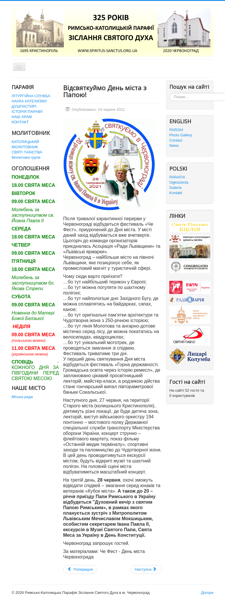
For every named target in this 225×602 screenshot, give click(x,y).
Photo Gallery (180, 135)
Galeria (175, 187)
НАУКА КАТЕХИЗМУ (29, 101)
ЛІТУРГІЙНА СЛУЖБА (31, 96)
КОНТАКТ (20, 122)
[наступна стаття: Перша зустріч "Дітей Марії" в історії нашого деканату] (146, 569)
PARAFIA (177, 177)
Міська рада (22, 397)
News (174, 145)
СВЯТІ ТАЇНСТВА (27, 152)
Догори (207, 592)
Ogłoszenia (178, 182)
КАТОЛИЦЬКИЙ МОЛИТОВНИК (25, 144)
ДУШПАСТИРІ (24, 106)
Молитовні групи (26, 157)
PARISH (176, 130)
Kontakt (175, 193)
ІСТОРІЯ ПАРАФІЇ (27, 111)
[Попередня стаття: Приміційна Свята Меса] (80, 569)
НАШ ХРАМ (22, 117)
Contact (175, 140)
